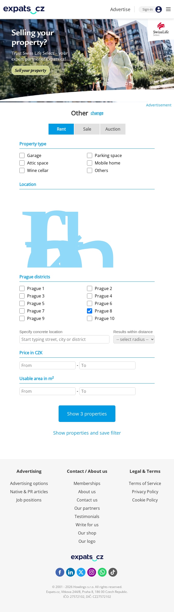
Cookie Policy (145, 500)
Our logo (87, 541)
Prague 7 (35, 311)
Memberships (87, 483)
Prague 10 (104, 318)
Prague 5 (35, 303)
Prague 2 (103, 288)
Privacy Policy (145, 492)
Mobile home (107, 163)
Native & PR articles (29, 492)
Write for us (87, 525)
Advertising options (29, 483)
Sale (87, 129)
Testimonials (87, 516)
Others (101, 170)
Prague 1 (35, 288)
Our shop (87, 533)
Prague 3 (35, 296)
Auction (112, 129)
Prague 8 (103, 311)
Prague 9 (35, 318)
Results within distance (133, 331)
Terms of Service (145, 483)
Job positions (29, 500)
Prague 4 (103, 296)
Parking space (108, 155)
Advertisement (158, 105)
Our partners (87, 508)
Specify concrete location (40, 331)
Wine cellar (38, 170)
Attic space (37, 163)
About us (87, 492)
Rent (61, 129)
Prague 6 (103, 303)
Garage (34, 155)
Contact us (87, 500)
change (97, 112)
